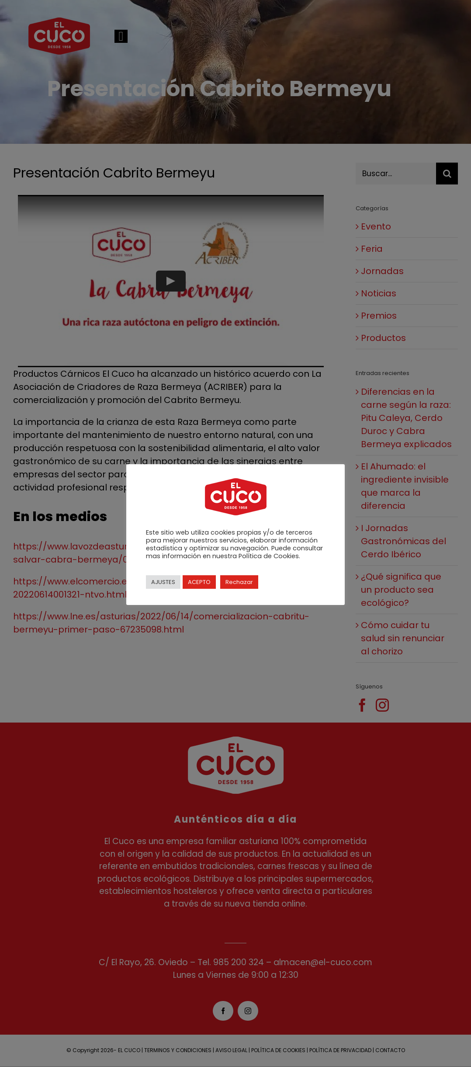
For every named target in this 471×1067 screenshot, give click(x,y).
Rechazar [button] (239, 582)
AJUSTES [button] (163, 582)
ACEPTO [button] (199, 582)
